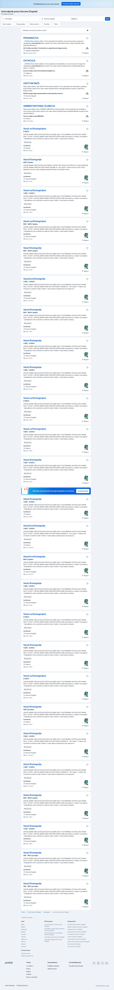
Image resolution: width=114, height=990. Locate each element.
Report (85, 53)
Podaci (28, 969)
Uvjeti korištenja (10, 985)
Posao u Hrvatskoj (31, 977)
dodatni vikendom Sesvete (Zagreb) (77, 927)
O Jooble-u (29, 966)
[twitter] (102, 963)
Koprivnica (24, 939)
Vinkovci (23, 936)
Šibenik (23, 927)
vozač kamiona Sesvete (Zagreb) (77, 939)
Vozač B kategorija (32, 706)
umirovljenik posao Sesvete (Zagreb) (54, 937)
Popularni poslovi (25, 953)
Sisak (22, 924)
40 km (74, 19)
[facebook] (94, 963)
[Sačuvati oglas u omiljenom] (87, 38)
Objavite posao (52, 969)
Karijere (28, 971)
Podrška (28, 974)
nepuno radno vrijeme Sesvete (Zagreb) (78, 941)
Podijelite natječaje (53, 966)
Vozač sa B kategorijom (34, 128)
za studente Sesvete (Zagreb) (76, 934)
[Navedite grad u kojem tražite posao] (59, 18)
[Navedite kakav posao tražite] (20, 18)
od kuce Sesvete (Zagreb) (75, 936)
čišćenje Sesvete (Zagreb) (75, 929)
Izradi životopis (83, 491)
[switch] (88, 30)
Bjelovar (23, 932)
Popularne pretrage (28, 917)
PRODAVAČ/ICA (31, 38)
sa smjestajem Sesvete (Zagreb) (76, 924)
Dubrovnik (24, 929)
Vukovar (23, 944)
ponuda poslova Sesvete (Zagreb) (77, 932)
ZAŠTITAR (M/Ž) (31, 83)
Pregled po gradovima (27, 956)
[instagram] (98, 963)
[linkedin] (106, 963)
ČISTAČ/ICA (29, 60)
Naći (107, 19)
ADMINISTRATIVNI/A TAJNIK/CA (39, 106)
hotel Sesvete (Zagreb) (74, 944)
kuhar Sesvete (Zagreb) (74, 946)
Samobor (23, 934)
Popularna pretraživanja (76, 966)
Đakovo (23, 941)
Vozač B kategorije (32, 159)
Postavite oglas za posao (71, 4)
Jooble (107, 986)
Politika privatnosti (22, 985)
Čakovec (23, 946)
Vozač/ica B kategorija (34, 279)
